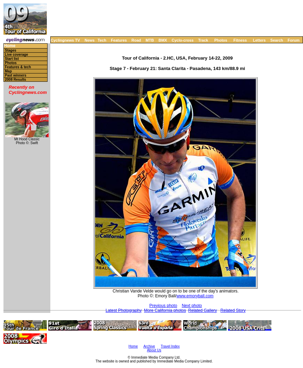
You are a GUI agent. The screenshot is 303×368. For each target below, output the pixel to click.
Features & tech (18, 67)
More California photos (165, 310)
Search (276, 40)
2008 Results (15, 79)
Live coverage (16, 54)
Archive (149, 346)
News (90, 40)
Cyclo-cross (183, 40)
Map (8, 71)
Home (9, 46)
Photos (220, 40)
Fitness (240, 40)
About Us (154, 350)
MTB (150, 40)
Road (136, 40)
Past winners (15, 75)
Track (203, 40)
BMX (163, 40)
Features (119, 40)
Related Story (233, 310)
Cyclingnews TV (65, 40)
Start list (12, 59)
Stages (10, 50)
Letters (259, 40)
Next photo (192, 305)
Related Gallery (202, 310)
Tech (102, 40)
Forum (294, 40)
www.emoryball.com (194, 295)
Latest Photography (124, 310)
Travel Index (170, 346)
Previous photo (163, 305)
